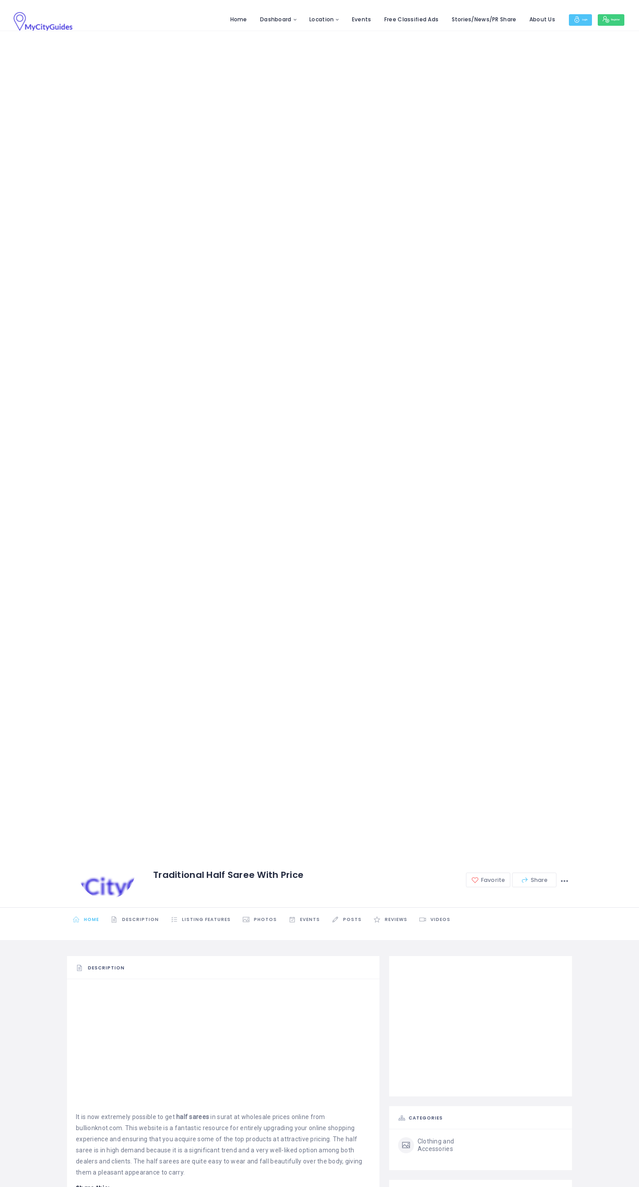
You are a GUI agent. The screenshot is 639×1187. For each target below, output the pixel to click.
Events (333, 19)
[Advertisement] (223, 1049)
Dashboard (247, 19)
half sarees (192, 1116)
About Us (513, 19)
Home (209, 19)
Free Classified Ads (382, 19)
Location (292, 19)
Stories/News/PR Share (454, 19)
